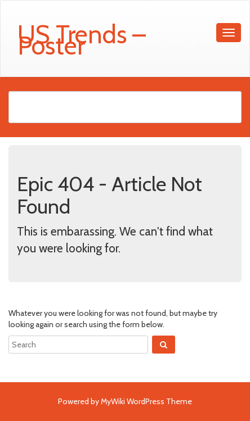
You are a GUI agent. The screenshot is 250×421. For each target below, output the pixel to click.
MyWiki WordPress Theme (146, 401)
